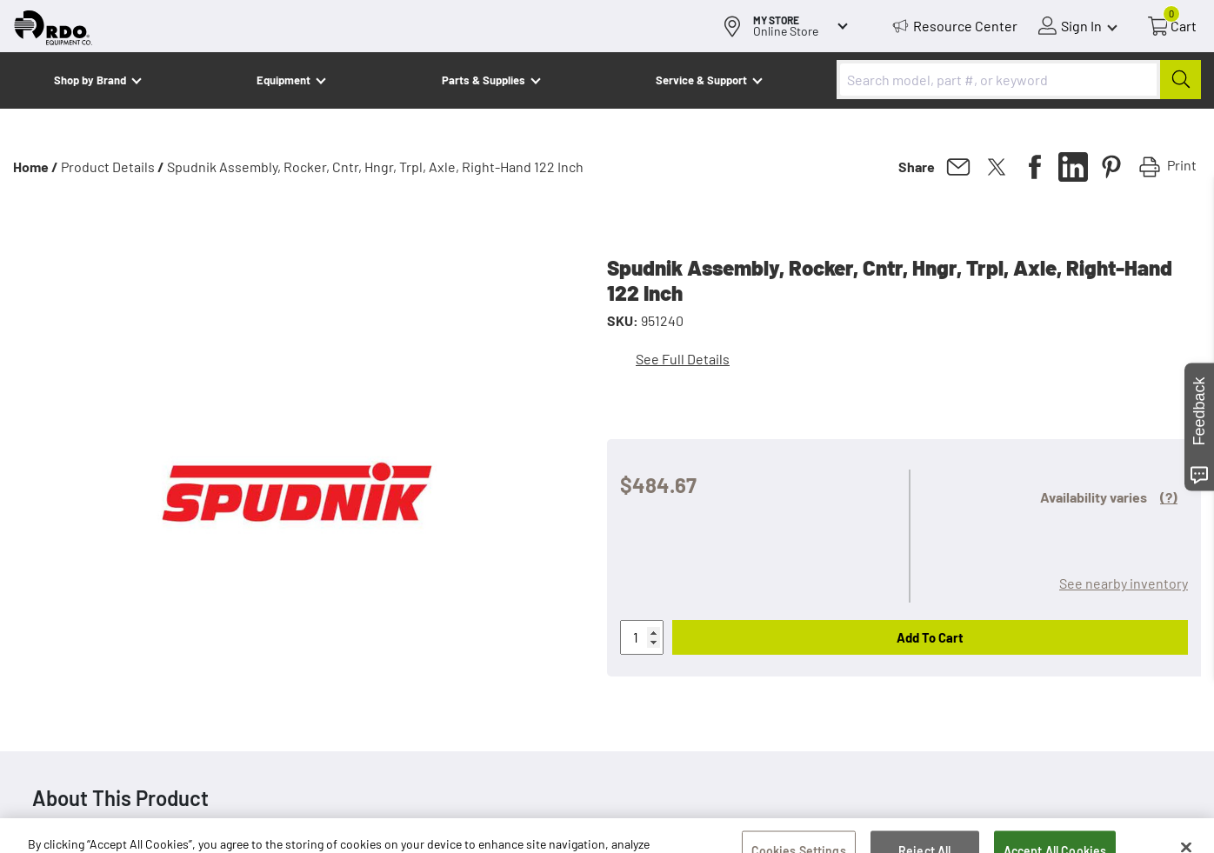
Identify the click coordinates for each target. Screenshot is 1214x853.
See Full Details (683, 358)
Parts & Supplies (483, 80)
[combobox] (1019, 79)
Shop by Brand (90, 80)
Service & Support (701, 80)
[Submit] (1180, 79)
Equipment (283, 80)
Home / (35, 166)
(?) (1168, 497)
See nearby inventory (1123, 583)
